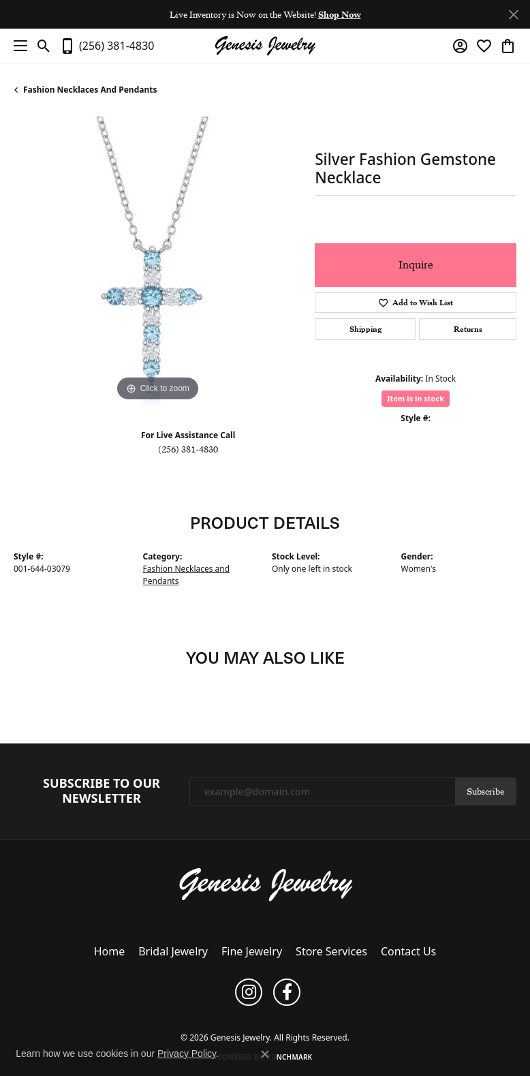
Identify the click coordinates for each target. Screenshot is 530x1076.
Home (109, 951)
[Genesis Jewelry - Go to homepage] (265, 883)
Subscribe (485, 791)
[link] (106, 45)
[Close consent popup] (265, 1054)
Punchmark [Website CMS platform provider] (290, 1057)
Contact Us (408, 951)
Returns (468, 329)
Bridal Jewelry (173, 951)
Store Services (331, 951)
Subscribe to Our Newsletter (101, 790)
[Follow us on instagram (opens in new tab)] (248, 992)
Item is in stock (415, 398)
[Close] (513, 14)
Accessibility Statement (321, 1014)
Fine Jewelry (251, 951)
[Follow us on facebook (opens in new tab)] (286, 992)
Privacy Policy (192, 1014)
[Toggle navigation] (17, 46)
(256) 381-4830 (188, 449)
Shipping (365, 329)
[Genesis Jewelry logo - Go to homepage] (265, 46)
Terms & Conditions (248, 1014)
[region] (157, 260)
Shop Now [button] (339, 14)
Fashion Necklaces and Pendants (90, 89)
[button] (43, 45)
